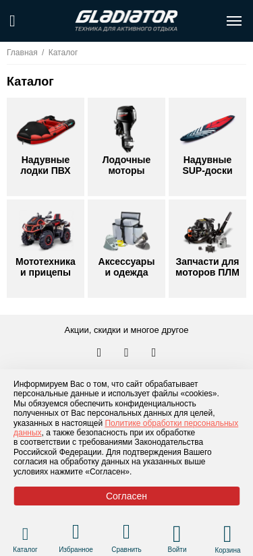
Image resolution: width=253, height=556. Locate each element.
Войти (177, 549)
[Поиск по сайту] (12, 21)
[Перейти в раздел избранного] (76, 533)
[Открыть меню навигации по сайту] (234, 21)
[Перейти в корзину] (227, 534)
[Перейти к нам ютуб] (154, 353)
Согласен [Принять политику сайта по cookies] (126, 496)
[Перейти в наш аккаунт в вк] (100, 353)
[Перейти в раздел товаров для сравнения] (126, 533)
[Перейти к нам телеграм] (127, 353)
